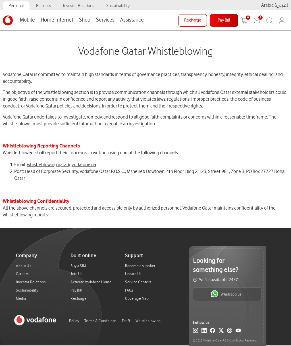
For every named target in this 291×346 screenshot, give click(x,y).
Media (21, 298)
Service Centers (138, 282)
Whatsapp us (226, 294)
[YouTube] (238, 331)
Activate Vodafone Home (90, 282)
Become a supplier (140, 266)
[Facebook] (212, 331)
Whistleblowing (148, 321)
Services (105, 20)
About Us (23, 266)
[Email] (229, 331)
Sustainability (118, 5)
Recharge (192, 20)
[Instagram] (195, 331)
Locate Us (133, 274)
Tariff (126, 321)
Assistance (132, 20)
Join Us (76, 274)
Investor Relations (78, 5)
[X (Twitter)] (221, 331)
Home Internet (57, 20)
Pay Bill (224, 20)
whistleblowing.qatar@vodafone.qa (61, 164)
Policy (74, 321)
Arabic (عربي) (274, 5)
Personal (16, 5)
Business (43, 5)
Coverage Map (137, 298)
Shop (84, 20)
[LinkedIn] (204, 331)
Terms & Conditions (100, 321)
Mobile (27, 20)
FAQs (129, 290)
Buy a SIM (78, 266)
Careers (22, 274)
